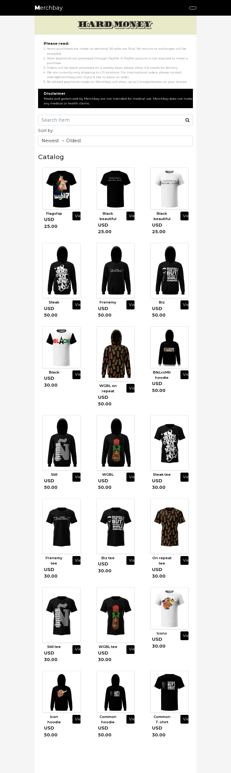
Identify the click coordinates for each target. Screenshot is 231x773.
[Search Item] (110, 120)
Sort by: (46, 130)
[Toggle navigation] (193, 8)
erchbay (49, 7)
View (78, 215)
